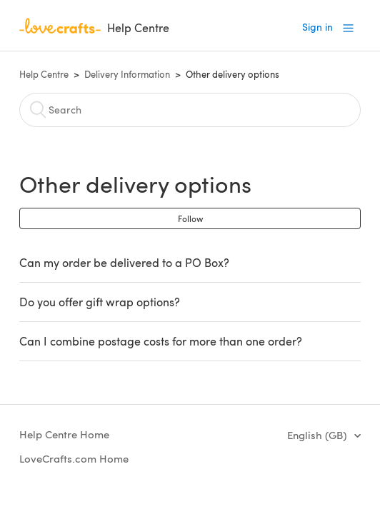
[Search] (190, 110)
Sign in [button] (317, 27)
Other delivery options (232, 74)
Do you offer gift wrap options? (99, 301)
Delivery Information (127, 74)
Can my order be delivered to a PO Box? (124, 262)
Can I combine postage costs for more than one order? (160, 340)
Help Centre (44, 74)
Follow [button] (190, 218)
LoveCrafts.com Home (74, 458)
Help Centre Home (64, 434)
